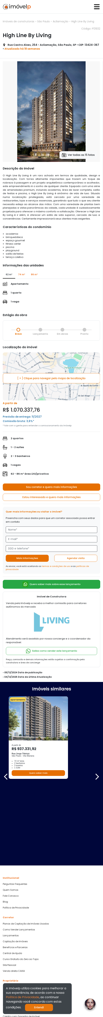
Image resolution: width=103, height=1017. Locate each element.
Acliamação (61, 21)
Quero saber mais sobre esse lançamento (52, 584)
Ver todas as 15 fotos (78, 155)
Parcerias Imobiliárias (15, 953)
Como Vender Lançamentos (19, 851)
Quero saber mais (38, 772)
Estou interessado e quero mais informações (51, 497)
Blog (5, 823)
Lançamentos (11, 856)
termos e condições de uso (56, 566)
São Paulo (44, 21)
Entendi (39, 1007)
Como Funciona (12, 908)
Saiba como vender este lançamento (51, 651)
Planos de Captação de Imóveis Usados (26, 845)
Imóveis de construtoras (19, 21)
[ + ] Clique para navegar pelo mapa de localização (51, 378)
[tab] (9, 275)
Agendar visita (75, 558)
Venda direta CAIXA (14, 892)
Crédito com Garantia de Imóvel (21, 937)
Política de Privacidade (16, 829)
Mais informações (27, 558)
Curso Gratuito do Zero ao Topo (21, 880)
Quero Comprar (11, 967)
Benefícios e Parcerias (15, 868)
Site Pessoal (9, 886)
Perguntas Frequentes (15, 805)
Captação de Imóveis (15, 862)
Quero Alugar (10, 973)
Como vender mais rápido (18, 920)
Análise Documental (14, 926)
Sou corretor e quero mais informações (51, 487)
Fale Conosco (11, 817)
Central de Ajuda (12, 874)
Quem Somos (10, 811)
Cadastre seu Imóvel (14, 914)
